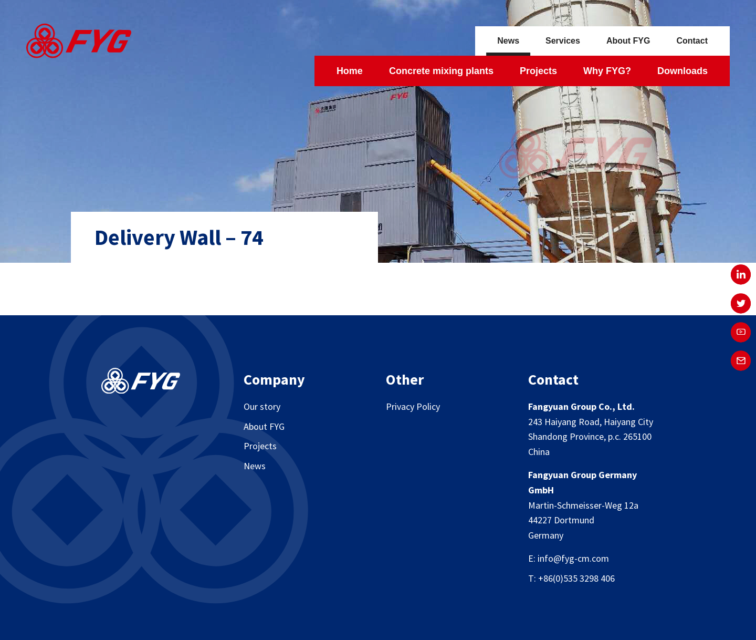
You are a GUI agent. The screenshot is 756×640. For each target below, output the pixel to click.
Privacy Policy (413, 406)
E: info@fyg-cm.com (568, 558)
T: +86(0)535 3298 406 (571, 578)
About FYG (628, 40)
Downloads (682, 71)
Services (562, 40)
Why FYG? (607, 71)
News (508, 40)
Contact (692, 40)
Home (350, 71)
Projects (538, 71)
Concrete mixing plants (441, 71)
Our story (262, 406)
